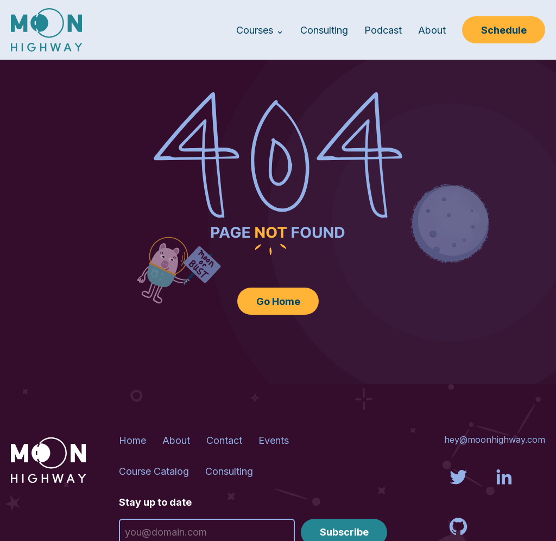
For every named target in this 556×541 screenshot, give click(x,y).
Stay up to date (155, 502)
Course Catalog (154, 471)
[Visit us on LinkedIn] (504, 488)
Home (132, 440)
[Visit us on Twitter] (458, 488)
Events (273, 440)
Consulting (324, 30)
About (432, 30)
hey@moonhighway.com (494, 439)
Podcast (383, 30)
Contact (224, 440)
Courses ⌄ (260, 30)
